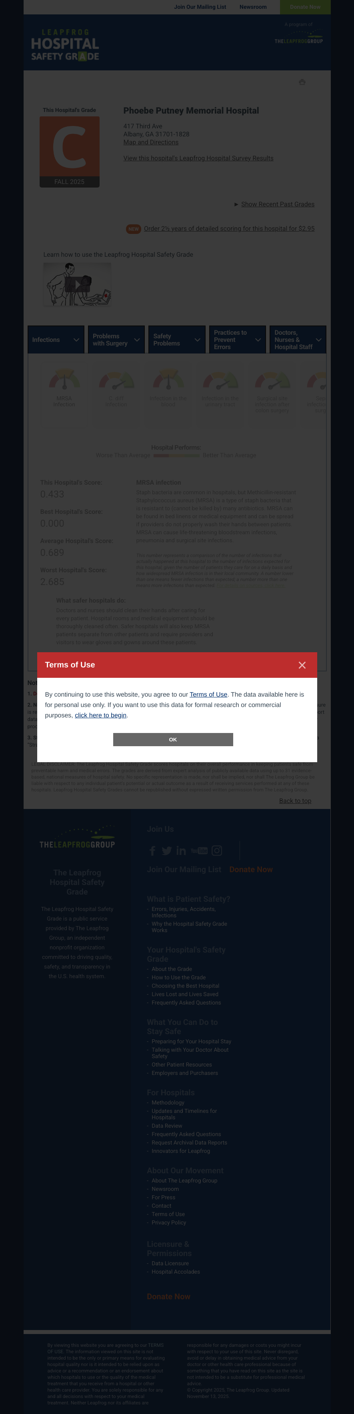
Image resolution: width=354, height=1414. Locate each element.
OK (173, 740)
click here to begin (100, 715)
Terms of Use (208, 694)
